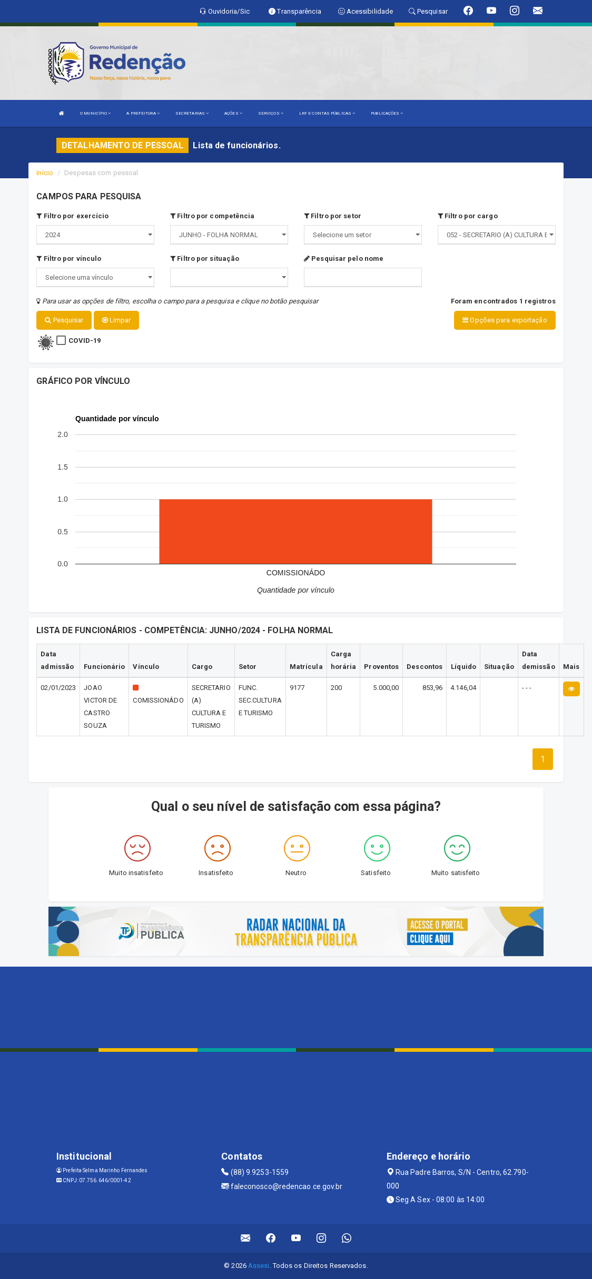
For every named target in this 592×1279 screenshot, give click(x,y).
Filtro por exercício (72, 216)
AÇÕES (233, 113)
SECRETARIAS (192, 113)
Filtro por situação (204, 258)
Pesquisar (64, 320)
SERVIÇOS (270, 113)
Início (44, 173)
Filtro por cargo (468, 216)
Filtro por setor (332, 216)
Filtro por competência (212, 216)
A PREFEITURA (142, 113)
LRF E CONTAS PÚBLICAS (327, 113)
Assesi (259, 1266)
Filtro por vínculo (68, 258)
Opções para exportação (504, 320)
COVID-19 (84, 340)
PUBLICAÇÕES (387, 113)
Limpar (116, 320)
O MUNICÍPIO (95, 113)
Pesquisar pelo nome (343, 258)
